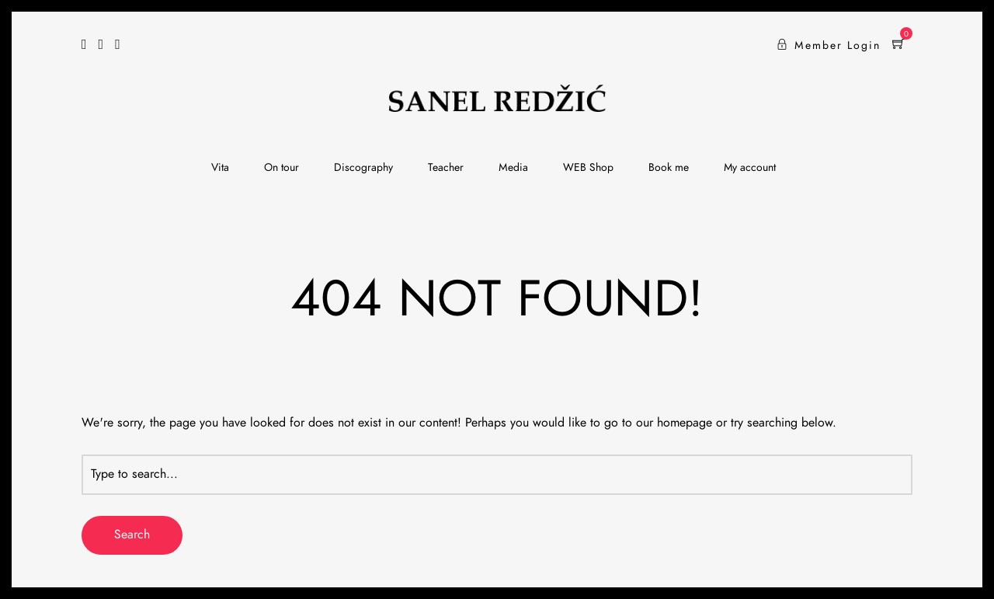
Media (513, 167)
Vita (220, 167)
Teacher (446, 167)
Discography (363, 167)
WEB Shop (588, 167)
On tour (281, 167)
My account (750, 167)
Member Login (829, 45)
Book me (668, 167)
